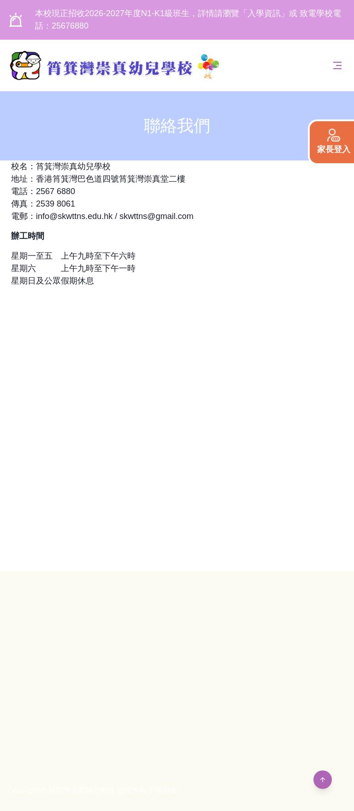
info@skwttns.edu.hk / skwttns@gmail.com (115, 216)
